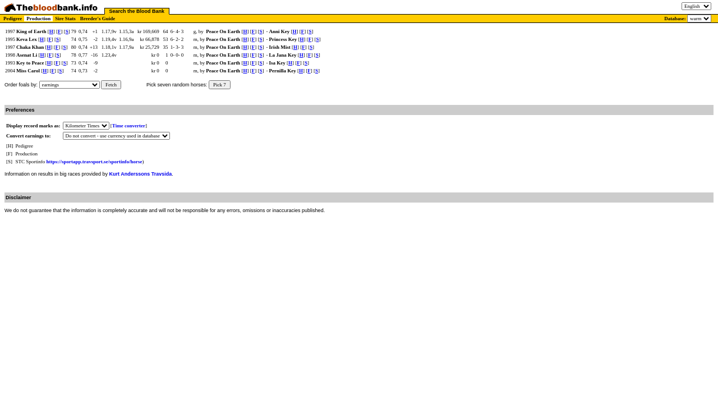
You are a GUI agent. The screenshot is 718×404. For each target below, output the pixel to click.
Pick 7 (219, 85)
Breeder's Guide (98, 18)
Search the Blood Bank (137, 11)
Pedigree (12, 18)
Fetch (111, 85)
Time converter (128, 125)
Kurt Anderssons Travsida (140, 174)
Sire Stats (65, 18)
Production (38, 18)
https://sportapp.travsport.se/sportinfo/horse (94, 161)
